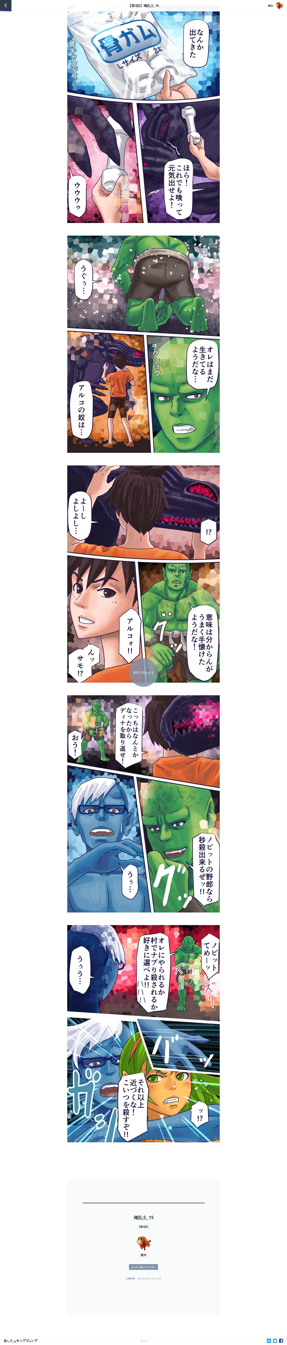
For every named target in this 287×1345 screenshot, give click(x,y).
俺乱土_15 (144, 1217)
